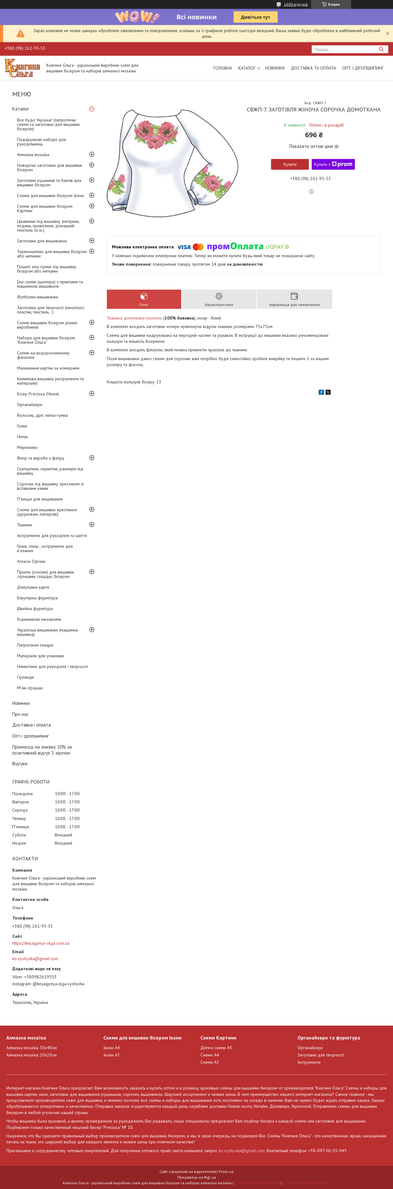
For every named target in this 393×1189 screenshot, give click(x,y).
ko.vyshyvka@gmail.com (35, 958)
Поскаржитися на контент (257, 1183)
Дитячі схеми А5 (216, 1047)
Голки (22, 426)
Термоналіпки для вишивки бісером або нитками (52, 254)
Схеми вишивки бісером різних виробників (47, 325)
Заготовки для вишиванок (42, 241)
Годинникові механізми (39, 619)
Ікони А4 (111, 1047)
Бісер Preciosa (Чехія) (38, 394)
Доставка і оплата (31, 725)
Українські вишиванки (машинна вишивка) (47, 632)
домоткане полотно (143, 318)
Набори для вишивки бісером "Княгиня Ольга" (46, 340)
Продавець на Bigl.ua (196, 1177)
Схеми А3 (209, 1062)
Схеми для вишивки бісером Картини (44, 208)
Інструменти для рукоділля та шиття (52, 535)
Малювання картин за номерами (48, 368)
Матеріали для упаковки (40, 656)
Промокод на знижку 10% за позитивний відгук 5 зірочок (42, 750)
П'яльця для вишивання (40, 499)
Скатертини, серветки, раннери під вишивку (50, 471)
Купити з (333, 164)
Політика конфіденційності (307, 1183)
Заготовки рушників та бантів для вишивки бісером (49, 183)
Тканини (24, 525)
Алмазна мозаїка (33, 154)
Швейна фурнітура (35, 608)
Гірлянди (25, 677)
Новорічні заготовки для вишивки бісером (49, 167)
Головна (222, 68)
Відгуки (19, 764)
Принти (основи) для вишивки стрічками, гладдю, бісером (45, 574)
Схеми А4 (209, 1055)
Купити (290, 164)
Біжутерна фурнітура (37, 598)
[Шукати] (381, 49)
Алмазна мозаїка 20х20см (31, 1055)
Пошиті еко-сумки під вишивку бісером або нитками (46, 269)
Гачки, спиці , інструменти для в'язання (45, 548)
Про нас (20, 714)
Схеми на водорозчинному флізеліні (43, 355)
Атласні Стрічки (31, 561)
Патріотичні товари (35, 645)
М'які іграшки (30, 688)
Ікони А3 (111, 1055)
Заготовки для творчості (321, 1055)
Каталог (247, 68)
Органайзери (29, 404)
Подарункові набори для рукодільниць (41, 142)
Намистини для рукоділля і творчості (52, 666)
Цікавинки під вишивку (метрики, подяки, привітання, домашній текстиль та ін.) (48, 225)
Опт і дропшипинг (363, 68)
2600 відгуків (296, 4)
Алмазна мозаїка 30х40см (31, 1047)
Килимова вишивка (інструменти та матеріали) (50, 381)
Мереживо (27, 447)
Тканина (114, 318)
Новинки (275, 68)
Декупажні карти (33, 587)
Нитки (22, 436)
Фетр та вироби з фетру (40, 458)
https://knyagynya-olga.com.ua (40, 943)
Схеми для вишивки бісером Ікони (50, 195)
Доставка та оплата (313, 68)
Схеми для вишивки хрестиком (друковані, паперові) (47, 512)
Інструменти (309, 1062)
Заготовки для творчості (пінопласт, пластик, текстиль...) (51, 310)
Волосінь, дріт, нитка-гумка (42, 415)
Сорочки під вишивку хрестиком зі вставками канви (50, 486)
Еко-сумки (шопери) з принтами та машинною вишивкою (50, 284)
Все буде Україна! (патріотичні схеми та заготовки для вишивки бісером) (48, 124)
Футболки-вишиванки (37, 297)
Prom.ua (226, 1171)
